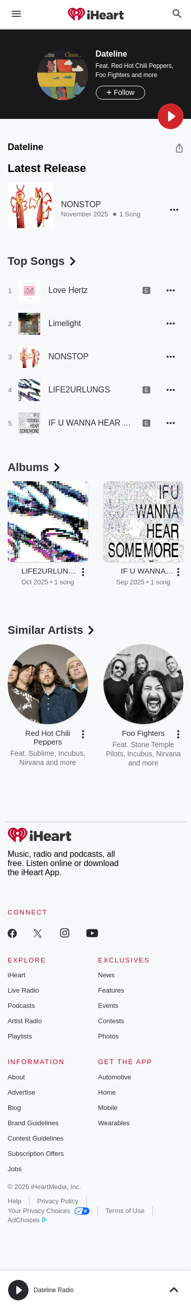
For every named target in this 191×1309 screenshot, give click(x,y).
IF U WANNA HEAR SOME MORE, (91, 422)
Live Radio (23, 990)
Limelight (64, 323)
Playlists (20, 1036)
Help (14, 1201)
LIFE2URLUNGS (79, 389)
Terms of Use (125, 1211)
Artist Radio (25, 1021)
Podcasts (21, 1005)
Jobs (14, 1169)
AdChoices (27, 1220)
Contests (111, 1021)
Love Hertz (68, 290)
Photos (108, 1036)
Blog (14, 1108)
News (106, 975)
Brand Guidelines (33, 1123)
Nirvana (31, 762)
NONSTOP (81, 204)
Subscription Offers (36, 1153)
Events (108, 1005)
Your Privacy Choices (49, 1211)
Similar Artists (52, 630)
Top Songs (43, 261)
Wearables (114, 1123)
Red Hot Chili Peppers (141, 65)
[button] (170, 116)
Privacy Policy (57, 1201)
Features (111, 990)
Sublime (41, 753)
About (16, 1077)
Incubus (70, 753)
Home (107, 1092)
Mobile (108, 1108)
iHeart (16, 975)
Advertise (21, 1092)
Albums (35, 467)
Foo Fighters (113, 75)
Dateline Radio (54, 1290)
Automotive (114, 1077)
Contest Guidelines (36, 1138)
